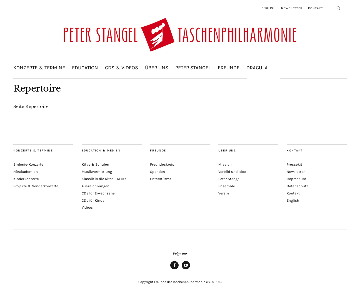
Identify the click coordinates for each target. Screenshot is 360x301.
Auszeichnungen (95, 186)
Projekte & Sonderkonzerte (35, 186)
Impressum (296, 179)
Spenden (157, 172)
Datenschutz (297, 186)
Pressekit (294, 164)
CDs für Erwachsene (98, 193)
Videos (87, 207)
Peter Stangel (193, 68)
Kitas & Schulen (95, 164)
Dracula (257, 68)
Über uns (156, 68)
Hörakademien (25, 172)
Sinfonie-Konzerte (28, 164)
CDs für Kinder (94, 200)
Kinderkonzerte (26, 179)
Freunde (228, 68)
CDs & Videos (121, 68)
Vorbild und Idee (232, 172)
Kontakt (315, 8)
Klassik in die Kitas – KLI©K (104, 179)
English (269, 8)
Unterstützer (160, 179)
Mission (225, 164)
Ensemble (226, 186)
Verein (223, 193)
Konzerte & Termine (39, 68)
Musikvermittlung (97, 172)
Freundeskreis (162, 164)
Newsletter (291, 8)
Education (85, 68)
